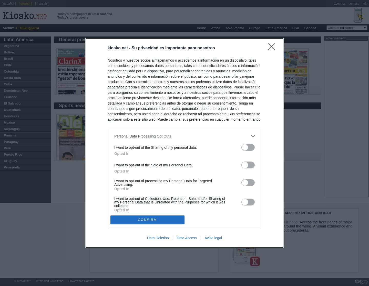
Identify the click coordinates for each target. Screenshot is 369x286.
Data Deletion (158, 238)
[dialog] (184, 143)
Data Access (187, 238)
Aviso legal (213, 238)
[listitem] (184, 136)
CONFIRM (147, 220)
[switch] (248, 147)
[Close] (273, 48)
